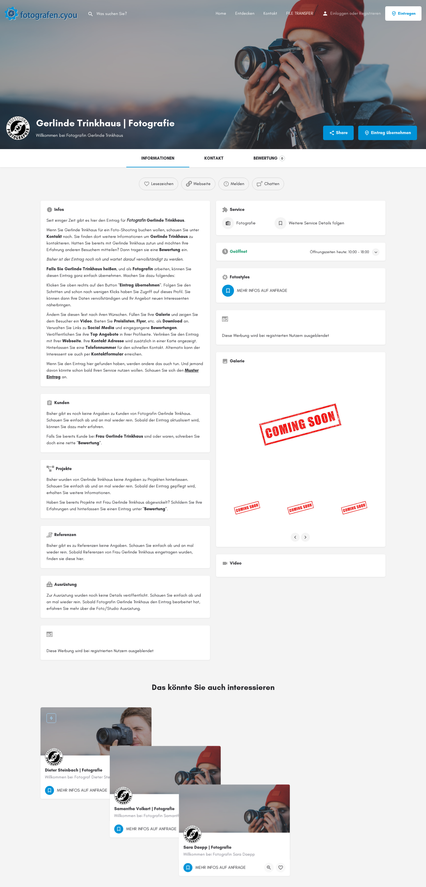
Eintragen (403, 13)
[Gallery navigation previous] (296, 537)
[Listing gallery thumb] (301, 428)
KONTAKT (214, 158)
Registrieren (370, 13)
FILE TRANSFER (299, 13)
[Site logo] (43, 13)
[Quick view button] (130, 790)
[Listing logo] (18, 128)
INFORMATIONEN (157, 158)
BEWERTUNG (269, 158)
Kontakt (270, 13)
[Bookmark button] (142, 790)
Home (221, 13)
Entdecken (244, 13)
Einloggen (339, 13)
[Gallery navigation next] (306, 537)
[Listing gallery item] (247, 509)
